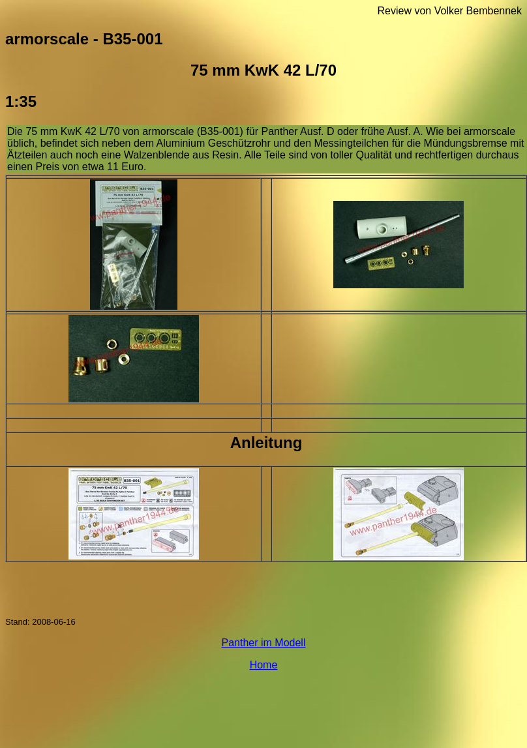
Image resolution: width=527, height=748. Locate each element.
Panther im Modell (264, 642)
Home (264, 664)
